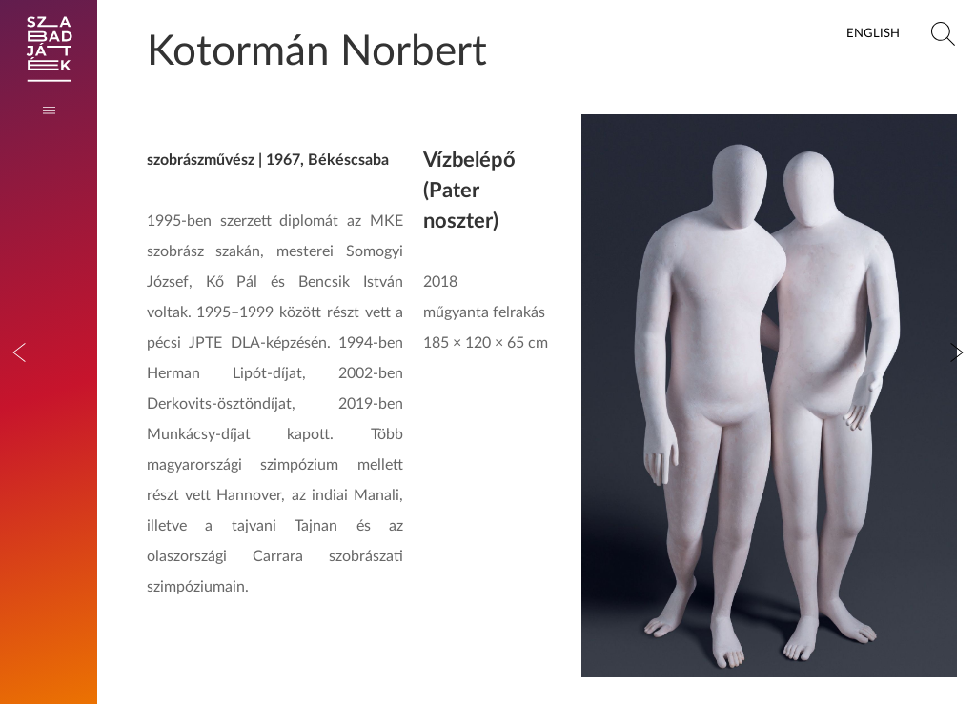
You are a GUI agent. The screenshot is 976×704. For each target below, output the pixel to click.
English (873, 33)
